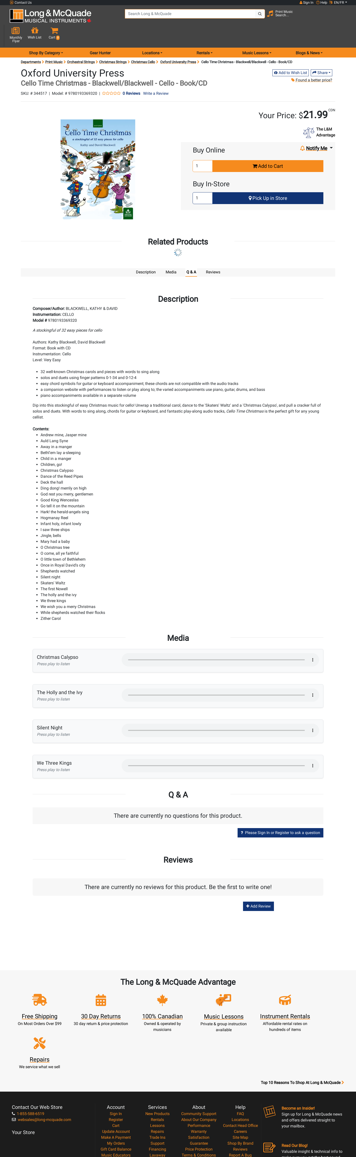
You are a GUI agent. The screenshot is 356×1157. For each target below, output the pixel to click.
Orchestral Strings (81, 44)
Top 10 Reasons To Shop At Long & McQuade (302, 1028)
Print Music (54, 44)
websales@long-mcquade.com (41, 1064)
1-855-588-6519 (28, 1059)
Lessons (157, 1070)
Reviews (240, 1094)
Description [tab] (146, 254)
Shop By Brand (240, 1088)
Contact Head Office (240, 1070)
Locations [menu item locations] (150, 35)
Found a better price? (311, 62)
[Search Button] (255, 17)
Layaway (157, 1100)
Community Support (198, 1059)
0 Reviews (131, 76)
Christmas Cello (143, 44)
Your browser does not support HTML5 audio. (220, 642)
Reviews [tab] (213, 254)
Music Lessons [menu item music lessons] (255, 35)
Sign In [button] (306, 2)
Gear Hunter (100, 35)
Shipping (157, 1106)
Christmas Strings (113, 44)
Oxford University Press (178, 44)
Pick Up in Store (268, 181)
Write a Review (156, 76)
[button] (343, 18)
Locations (240, 1064)
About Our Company (199, 1064)
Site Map (240, 1082)
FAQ (240, 1059)
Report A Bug (240, 1100)
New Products (157, 1059)
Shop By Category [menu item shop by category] (44, 35)
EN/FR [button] (336, 2)
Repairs (157, 1076)
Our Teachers (198, 1118)
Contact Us (21, 2)
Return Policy (198, 1112)
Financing (157, 1094)
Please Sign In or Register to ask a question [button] (280, 815)
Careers (240, 1076)
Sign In (116, 1059)
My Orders (116, 1088)
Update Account (116, 1076)
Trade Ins (157, 1082)
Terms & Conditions (199, 1100)
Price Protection (199, 1094)
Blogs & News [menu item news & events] (308, 35)
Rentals (157, 1064)
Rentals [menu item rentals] (203, 35)
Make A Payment (116, 1082)
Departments (31, 44)
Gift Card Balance (116, 1094)
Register (116, 1064)
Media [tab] (171, 254)
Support (157, 1088)
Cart (115, 1070)
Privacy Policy (199, 1106)
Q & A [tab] (191, 254)
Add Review (258, 888)
